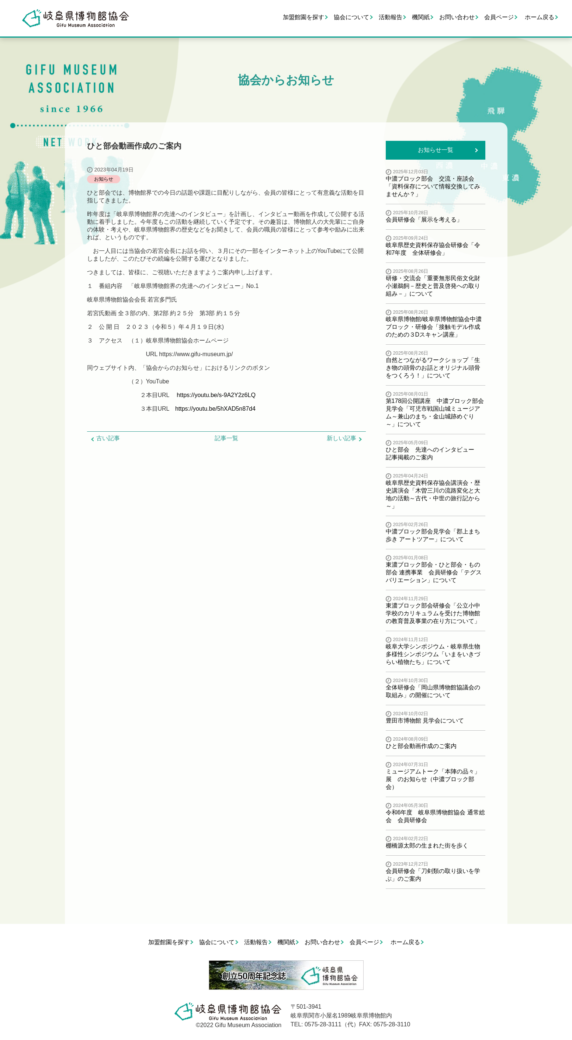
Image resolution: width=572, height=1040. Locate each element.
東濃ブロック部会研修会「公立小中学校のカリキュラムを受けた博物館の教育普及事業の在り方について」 (433, 613)
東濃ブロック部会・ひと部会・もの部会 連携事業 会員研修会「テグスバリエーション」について (434, 572)
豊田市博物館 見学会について (425, 720)
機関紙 (421, 17)
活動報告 (390, 17)
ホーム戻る (539, 17)
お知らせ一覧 (435, 150)
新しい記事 (341, 438)
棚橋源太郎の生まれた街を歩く (427, 845)
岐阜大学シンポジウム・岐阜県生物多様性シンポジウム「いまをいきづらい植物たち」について (433, 654)
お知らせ (103, 179)
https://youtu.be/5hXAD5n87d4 (215, 409)
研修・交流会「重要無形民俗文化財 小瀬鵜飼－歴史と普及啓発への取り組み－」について (436, 286)
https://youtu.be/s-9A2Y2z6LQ (216, 395)
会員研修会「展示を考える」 (424, 219)
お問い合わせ (457, 17)
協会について (351, 17)
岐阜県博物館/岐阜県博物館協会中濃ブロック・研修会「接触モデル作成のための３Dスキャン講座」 (434, 327)
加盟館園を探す (303, 17)
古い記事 (108, 438)
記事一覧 (226, 438)
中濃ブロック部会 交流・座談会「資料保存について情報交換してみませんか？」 (433, 186)
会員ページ (499, 17)
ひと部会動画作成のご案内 (421, 746)
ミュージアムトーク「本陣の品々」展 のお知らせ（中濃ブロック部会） (433, 779)
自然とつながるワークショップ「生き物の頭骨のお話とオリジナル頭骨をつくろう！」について (433, 368)
